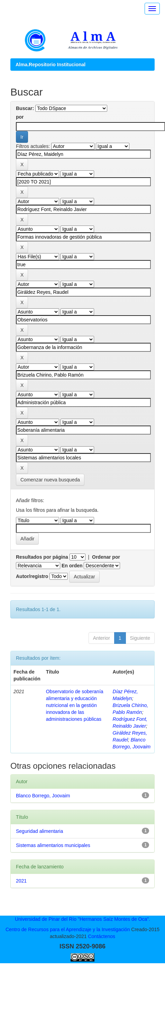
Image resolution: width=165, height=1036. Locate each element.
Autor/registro (32, 576)
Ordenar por (106, 557)
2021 (21, 881)
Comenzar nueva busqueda (50, 479)
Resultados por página (42, 557)
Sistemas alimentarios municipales (53, 845)
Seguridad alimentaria (39, 831)
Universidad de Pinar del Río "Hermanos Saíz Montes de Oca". (82, 919)
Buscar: (25, 108)
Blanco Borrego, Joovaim (43, 795)
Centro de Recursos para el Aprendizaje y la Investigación (68, 929)
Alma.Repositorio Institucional (50, 64)
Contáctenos (101, 936)
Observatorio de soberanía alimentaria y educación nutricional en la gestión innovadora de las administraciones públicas (74, 705)
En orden (72, 565)
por (20, 117)
